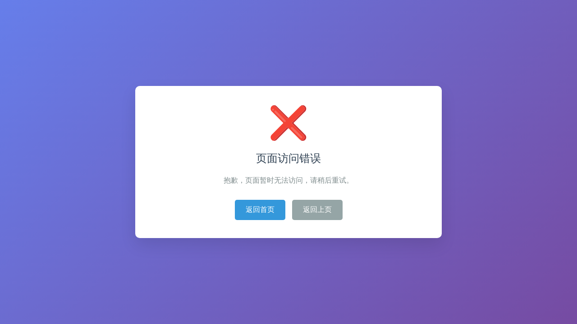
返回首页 (260, 209)
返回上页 (317, 209)
